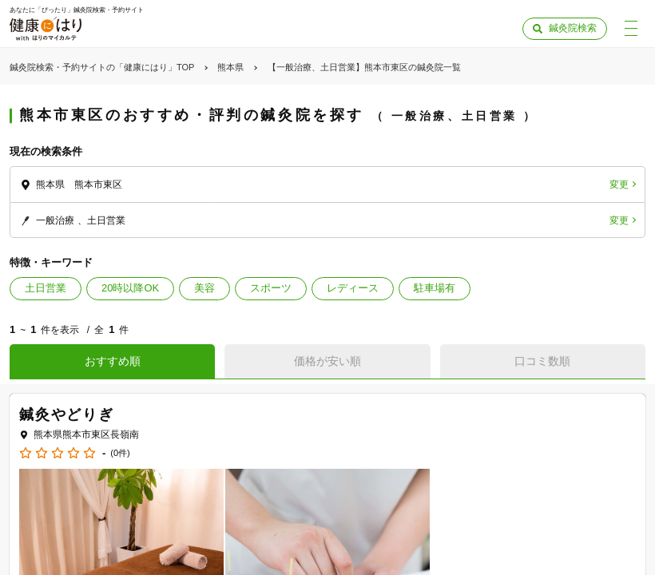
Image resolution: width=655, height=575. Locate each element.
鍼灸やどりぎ (66, 414)
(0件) (119, 453)
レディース (353, 288)
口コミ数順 (542, 361)
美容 (204, 288)
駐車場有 (434, 288)
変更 (619, 184)
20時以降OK (130, 288)
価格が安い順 (327, 361)
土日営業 (45, 288)
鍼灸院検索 (573, 28)
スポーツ (271, 288)
